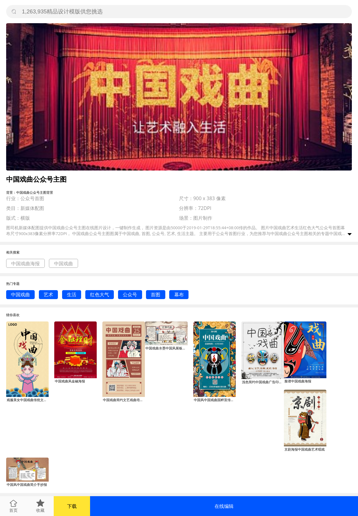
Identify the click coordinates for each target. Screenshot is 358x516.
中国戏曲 (63, 263)
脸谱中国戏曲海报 (297, 381)
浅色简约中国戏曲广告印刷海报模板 (263, 382)
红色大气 (99, 294)
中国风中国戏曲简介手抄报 (27, 484)
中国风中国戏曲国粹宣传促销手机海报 (215, 399)
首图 (155, 294)
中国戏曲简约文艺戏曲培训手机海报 (124, 399)
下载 (72, 506)
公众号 (130, 294)
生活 (71, 294)
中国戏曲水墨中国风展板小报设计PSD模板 (166, 348)
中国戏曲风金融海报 (70, 381)
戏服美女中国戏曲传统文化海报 (28, 399)
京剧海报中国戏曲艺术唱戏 (304, 449)
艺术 (48, 294)
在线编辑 (224, 506)
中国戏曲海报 (25, 263)
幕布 (179, 294)
